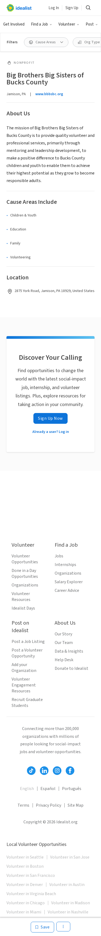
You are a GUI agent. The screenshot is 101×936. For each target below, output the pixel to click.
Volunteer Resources (21, 597)
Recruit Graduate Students (27, 703)
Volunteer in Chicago (25, 903)
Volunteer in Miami (23, 912)
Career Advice (67, 590)
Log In (53, 8)
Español (47, 789)
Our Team (64, 643)
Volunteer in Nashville (68, 912)
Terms (23, 805)
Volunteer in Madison (70, 903)
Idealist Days (23, 608)
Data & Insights (69, 651)
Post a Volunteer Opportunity (27, 653)
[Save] (42, 927)
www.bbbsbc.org (49, 94)
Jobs (59, 556)
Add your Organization (24, 668)
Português (71, 789)
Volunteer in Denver (24, 885)
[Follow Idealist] (31, 770)
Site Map (75, 805)
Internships (65, 565)
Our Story (63, 634)
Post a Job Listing (28, 642)
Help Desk (64, 660)
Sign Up (71, 8)
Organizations (25, 585)
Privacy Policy (48, 805)
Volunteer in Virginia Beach (31, 894)
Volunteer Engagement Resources (24, 685)
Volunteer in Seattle (25, 857)
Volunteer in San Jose (69, 857)
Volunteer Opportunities (25, 559)
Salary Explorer (69, 582)
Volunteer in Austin (67, 885)
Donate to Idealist (71, 668)
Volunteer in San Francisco (30, 875)
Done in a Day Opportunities (25, 573)
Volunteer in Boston (25, 866)
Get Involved (14, 24)
